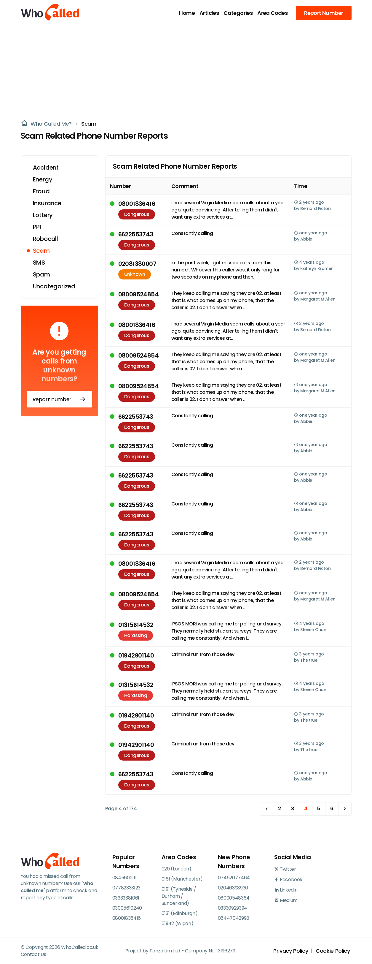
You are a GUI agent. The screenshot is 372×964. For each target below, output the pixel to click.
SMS (39, 262)
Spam (41, 274)
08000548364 (234, 898)
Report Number (323, 13)
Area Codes (272, 13)
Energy (42, 179)
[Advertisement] (182, 67)
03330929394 (232, 908)
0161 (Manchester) (182, 878)
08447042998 (233, 918)
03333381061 (125, 898)
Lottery (43, 215)
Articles (209, 13)
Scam (88, 123)
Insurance (47, 203)
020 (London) (176, 868)
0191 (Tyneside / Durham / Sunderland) (179, 896)
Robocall (45, 239)
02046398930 (233, 887)
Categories (238, 13)
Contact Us (33, 954)
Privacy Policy (290, 950)
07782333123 (126, 887)
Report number (59, 399)
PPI (37, 227)
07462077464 (234, 877)
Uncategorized (54, 286)
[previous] (266, 809)
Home (187, 13)
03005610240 (127, 908)
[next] (345, 809)
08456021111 (125, 877)
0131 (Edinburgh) (180, 913)
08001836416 (126, 918)
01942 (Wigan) (178, 923)
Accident (46, 167)
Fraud (41, 191)
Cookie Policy (333, 950)
